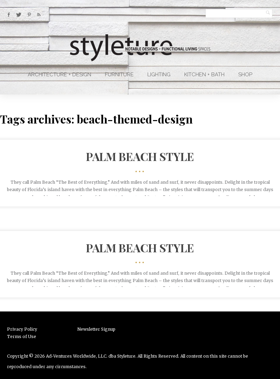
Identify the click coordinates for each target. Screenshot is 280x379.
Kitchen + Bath (204, 74)
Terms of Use (21, 336)
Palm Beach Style (140, 156)
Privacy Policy (22, 329)
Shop (245, 74)
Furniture (119, 74)
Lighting (159, 74)
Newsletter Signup (96, 329)
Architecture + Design (59, 74)
